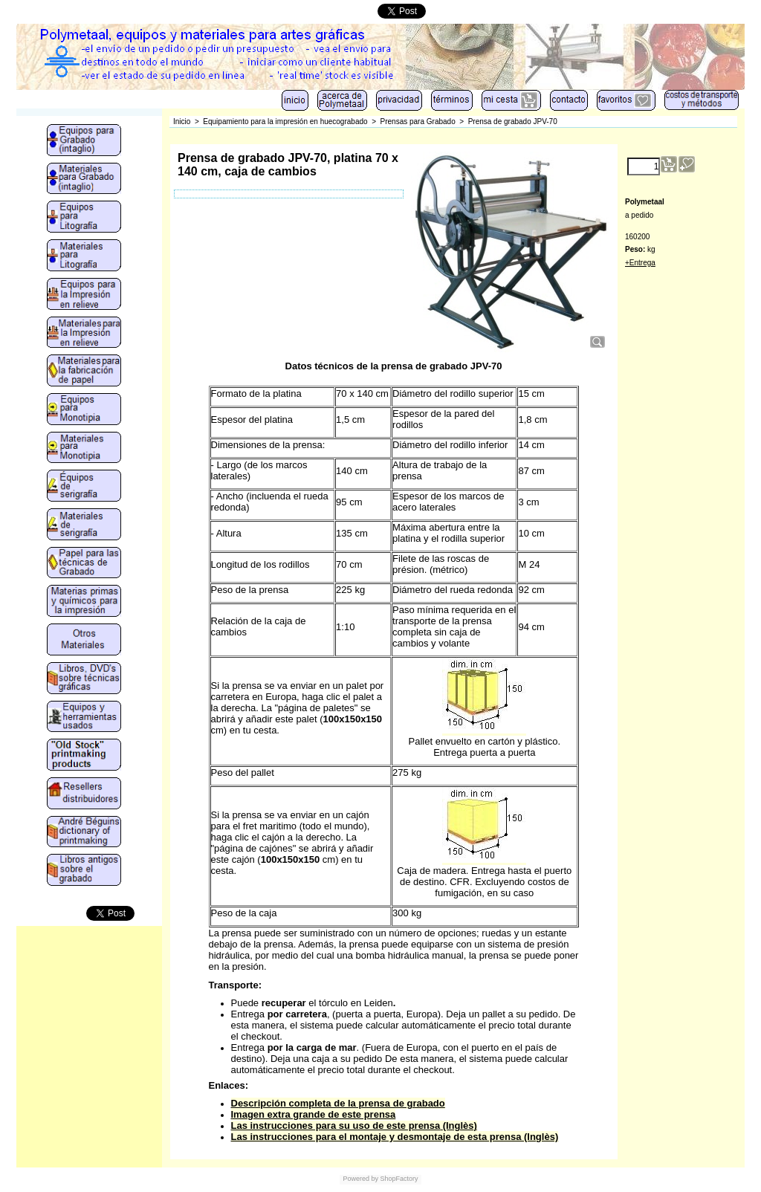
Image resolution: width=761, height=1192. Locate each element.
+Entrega (640, 263)
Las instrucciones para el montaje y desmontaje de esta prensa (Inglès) (395, 1136)
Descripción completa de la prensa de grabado (338, 1103)
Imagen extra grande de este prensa (313, 1114)
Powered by (360, 1178)
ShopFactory (398, 1178)
